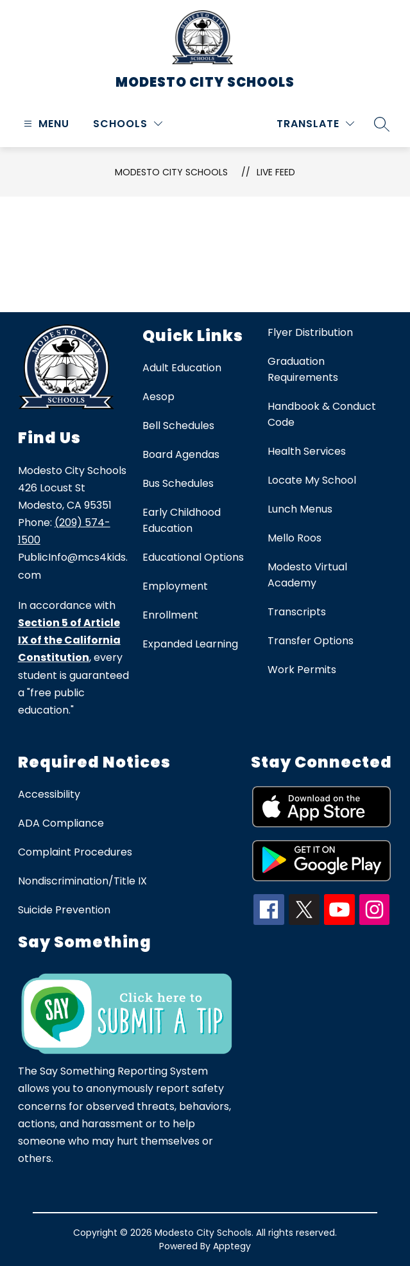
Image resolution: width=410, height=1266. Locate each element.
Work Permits (302, 669)
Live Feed (276, 172)
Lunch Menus (300, 509)
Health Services (307, 451)
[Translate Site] (315, 124)
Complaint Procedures (75, 852)
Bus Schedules (178, 483)
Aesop (158, 396)
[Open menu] (45, 124)
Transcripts (297, 611)
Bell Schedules (178, 425)
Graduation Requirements (303, 369)
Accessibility (49, 794)
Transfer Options (311, 640)
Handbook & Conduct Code (322, 414)
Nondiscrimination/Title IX (82, 881)
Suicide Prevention (64, 909)
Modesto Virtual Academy (307, 574)
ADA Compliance (61, 823)
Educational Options (193, 557)
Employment (175, 586)
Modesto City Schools (171, 172)
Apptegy (232, 1246)
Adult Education (181, 367)
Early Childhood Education (181, 520)
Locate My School (312, 480)
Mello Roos (294, 538)
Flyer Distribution (310, 332)
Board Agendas (180, 454)
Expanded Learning (190, 644)
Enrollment (170, 615)
